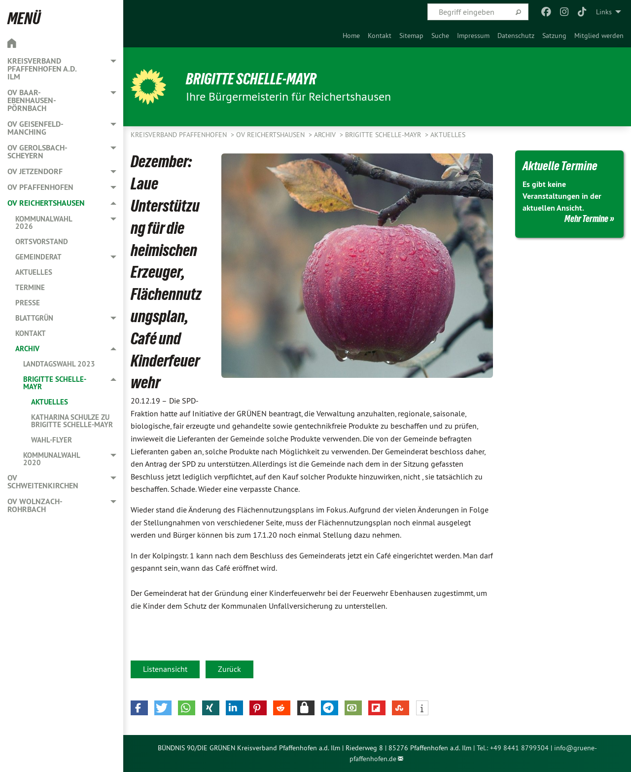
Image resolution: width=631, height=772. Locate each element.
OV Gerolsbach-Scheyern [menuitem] (37, 152)
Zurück (229, 669)
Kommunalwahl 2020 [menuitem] (51, 458)
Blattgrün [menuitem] (34, 318)
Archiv (326, 134)
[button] (139, 707)
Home (351, 35)
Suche (440, 35)
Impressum (473, 35)
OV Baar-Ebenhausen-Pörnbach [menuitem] (31, 100)
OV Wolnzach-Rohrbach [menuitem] (35, 505)
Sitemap (411, 35)
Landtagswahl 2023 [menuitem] (59, 363)
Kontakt (379, 35)
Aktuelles (447, 134)
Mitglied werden (599, 35)
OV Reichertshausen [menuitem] (46, 203)
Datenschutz (515, 35)
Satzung (554, 35)
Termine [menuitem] (30, 287)
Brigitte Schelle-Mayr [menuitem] (54, 382)
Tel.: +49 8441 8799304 (513, 747)
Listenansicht (165, 669)
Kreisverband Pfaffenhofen (180, 134)
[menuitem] (351, 35)
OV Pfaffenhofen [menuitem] (40, 187)
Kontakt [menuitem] (30, 333)
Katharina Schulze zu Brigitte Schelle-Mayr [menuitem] (72, 420)
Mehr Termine (586, 218)
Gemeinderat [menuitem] (38, 256)
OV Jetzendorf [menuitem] (35, 171)
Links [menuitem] (604, 11)
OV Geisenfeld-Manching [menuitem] (35, 128)
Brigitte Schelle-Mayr (251, 79)
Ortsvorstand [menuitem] (41, 241)
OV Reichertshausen (271, 134)
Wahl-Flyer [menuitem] (51, 439)
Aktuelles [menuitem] (33, 272)
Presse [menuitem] (27, 302)
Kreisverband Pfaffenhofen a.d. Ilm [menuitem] (41, 69)
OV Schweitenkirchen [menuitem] (42, 482)
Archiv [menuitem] (27, 348)
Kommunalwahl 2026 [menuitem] (43, 222)
